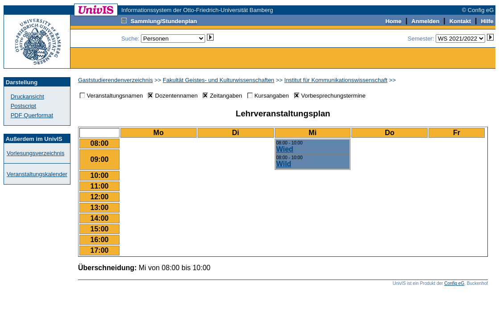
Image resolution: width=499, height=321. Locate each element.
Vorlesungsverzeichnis (35, 153)
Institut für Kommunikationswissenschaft (336, 80)
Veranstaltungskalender (37, 174)
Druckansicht (27, 96)
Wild (284, 164)
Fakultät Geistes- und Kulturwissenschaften (218, 80)
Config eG (454, 283)
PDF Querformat (32, 115)
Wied (284, 149)
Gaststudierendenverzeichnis (115, 80)
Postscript (23, 106)
